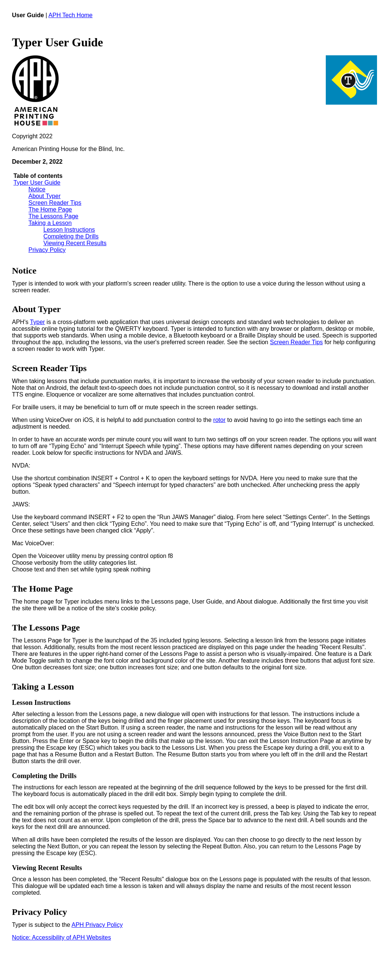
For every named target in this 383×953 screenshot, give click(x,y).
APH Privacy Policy (97, 925)
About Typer (44, 196)
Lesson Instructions (69, 229)
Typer (37, 322)
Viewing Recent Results (75, 243)
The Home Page (50, 209)
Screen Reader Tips (54, 203)
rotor (219, 420)
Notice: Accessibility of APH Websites (61, 937)
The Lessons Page (53, 216)
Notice (36, 189)
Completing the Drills (71, 236)
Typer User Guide (36, 182)
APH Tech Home (71, 15)
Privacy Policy (47, 250)
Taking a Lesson (50, 223)
